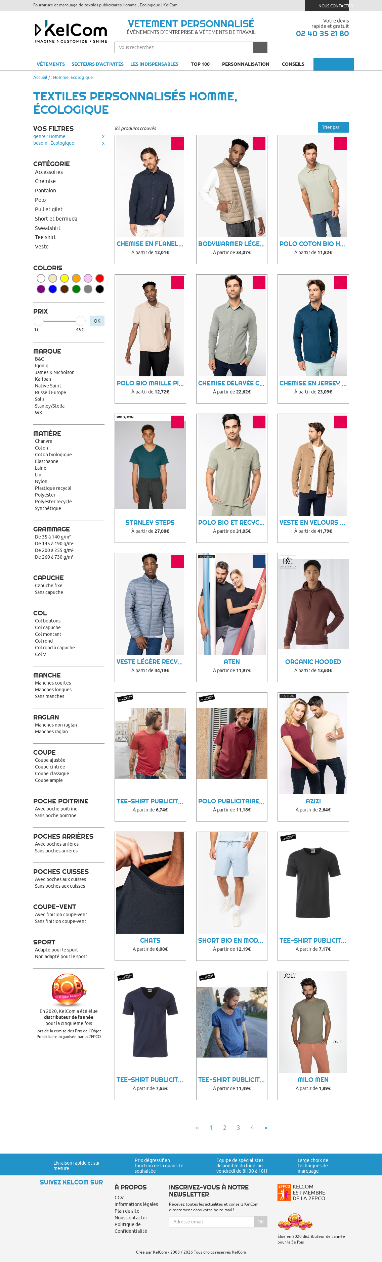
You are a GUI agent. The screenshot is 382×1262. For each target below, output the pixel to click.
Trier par (333, 127)
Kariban (43, 379)
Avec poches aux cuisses (60, 879)
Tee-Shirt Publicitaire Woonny (232, 1079)
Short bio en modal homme (232, 940)
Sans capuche (49, 592)
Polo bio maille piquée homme (151, 383)
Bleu (52, 289)
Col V (40, 654)
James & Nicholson (55, 372)
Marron (64, 289)
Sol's (39, 399)
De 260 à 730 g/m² (54, 557)
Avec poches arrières (57, 844)
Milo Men (313, 1079)
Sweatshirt (47, 228)
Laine (40, 468)
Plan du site (127, 1211)
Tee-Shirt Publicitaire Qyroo (151, 1079)
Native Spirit (48, 385)
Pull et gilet (48, 209)
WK (38, 412)
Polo (40, 200)
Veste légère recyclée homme (151, 661)
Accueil (40, 77)
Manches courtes (53, 683)
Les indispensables (154, 64)
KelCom (160, 1252)
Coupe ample (49, 780)
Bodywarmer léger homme (232, 243)
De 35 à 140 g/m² (53, 537)
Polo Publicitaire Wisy (232, 801)
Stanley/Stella (50, 406)
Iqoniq (41, 365)
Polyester (45, 495)
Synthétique (48, 508)
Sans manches (49, 696)
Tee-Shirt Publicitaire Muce (314, 940)
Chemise (45, 181)
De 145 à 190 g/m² (54, 543)
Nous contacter (329, 5)
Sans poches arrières (56, 850)
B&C (39, 359)
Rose (88, 278)
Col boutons (47, 620)
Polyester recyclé (53, 501)
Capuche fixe (48, 585)
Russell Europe (50, 392)
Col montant (48, 634)
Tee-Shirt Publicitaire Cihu (151, 801)
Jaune (64, 278)
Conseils (296, 64)
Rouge (99, 278)
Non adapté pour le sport (61, 956)
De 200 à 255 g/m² (54, 550)
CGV (119, 1197)
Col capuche (48, 627)
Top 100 (203, 64)
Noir (99, 289)
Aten (232, 661)
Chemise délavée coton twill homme (232, 383)
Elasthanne (46, 461)
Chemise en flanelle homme (151, 243)
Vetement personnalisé (191, 23)
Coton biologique (53, 454)
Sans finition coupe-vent (60, 921)
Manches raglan (51, 731)
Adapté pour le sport (56, 949)
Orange (76, 278)
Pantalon (45, 190)
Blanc (41, 278)
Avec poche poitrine (56, 808)
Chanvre (43, 441)
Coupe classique (52, 773)
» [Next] (265, 1127)
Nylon (41, 481)
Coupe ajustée (50, 760)
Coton (41, 448)
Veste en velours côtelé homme (314, 522)
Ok (260, 1221)
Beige (52, 278)
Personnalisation (248, 64)
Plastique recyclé (53, 488)
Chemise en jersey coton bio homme (314, 383)
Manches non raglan (56, 725)
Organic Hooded (313, 661)
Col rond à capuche (55, 647)
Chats (150, 940)
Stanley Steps (150, 522)
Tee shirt (45, 237)
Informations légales (136, 1204)
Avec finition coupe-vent (61, 914)
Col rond (44, 641)
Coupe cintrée (50, 766)
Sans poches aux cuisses (60, 886)
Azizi (313, 801)
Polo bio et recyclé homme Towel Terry (232, 522)
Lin (38, 474)
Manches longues (53, 689)
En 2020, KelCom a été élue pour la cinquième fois (69, 1017)
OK (97, 321)
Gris (88, 289)
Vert (76, 289)
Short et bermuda (56, 219)
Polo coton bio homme (314, 243)
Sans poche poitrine (56, 815)
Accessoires (49, 172)
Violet (41, 289)
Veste (42, 246)
